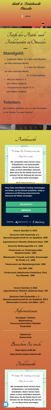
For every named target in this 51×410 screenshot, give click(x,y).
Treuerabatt (25, 326)
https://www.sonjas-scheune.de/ (25, 354)
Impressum (25, 334)
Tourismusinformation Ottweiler (25, 323)
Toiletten (31, 318)
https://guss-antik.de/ (25, 350)
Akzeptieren (26, 204)
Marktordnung (25, 321)
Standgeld (20, 318)
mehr (26, 216)
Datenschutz (25, 337)
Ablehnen (26, 210)
